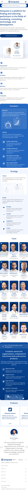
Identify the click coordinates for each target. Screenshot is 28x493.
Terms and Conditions (5, 485)
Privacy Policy (4, 487)
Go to (10, 423)
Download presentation (11, 35)
